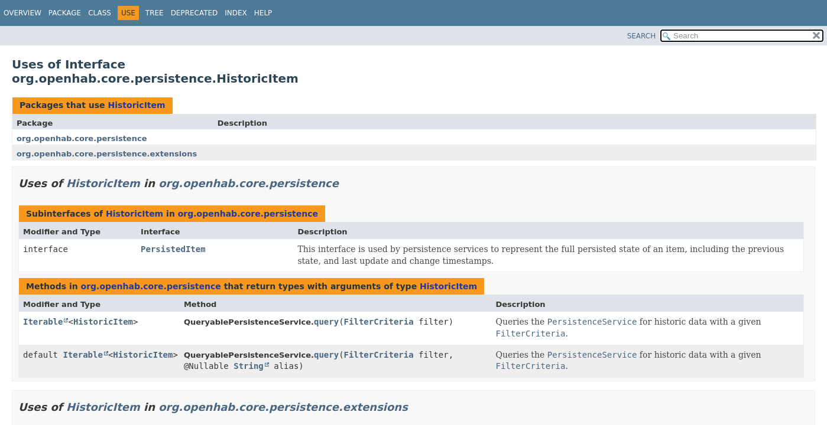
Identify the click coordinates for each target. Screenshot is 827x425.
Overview (22, 13)
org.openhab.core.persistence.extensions (107, 153)
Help (263, 13)
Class (99, 13)
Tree (154, 13)
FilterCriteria (379, 321)
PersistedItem (173, 249)
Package (64, 13)
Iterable (43, 321)
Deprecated (194, 13)
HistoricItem (136, 105)
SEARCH (641, 36)
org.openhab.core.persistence (82, 138)
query (326, 321)
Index (236, 13)
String (248, 366)
